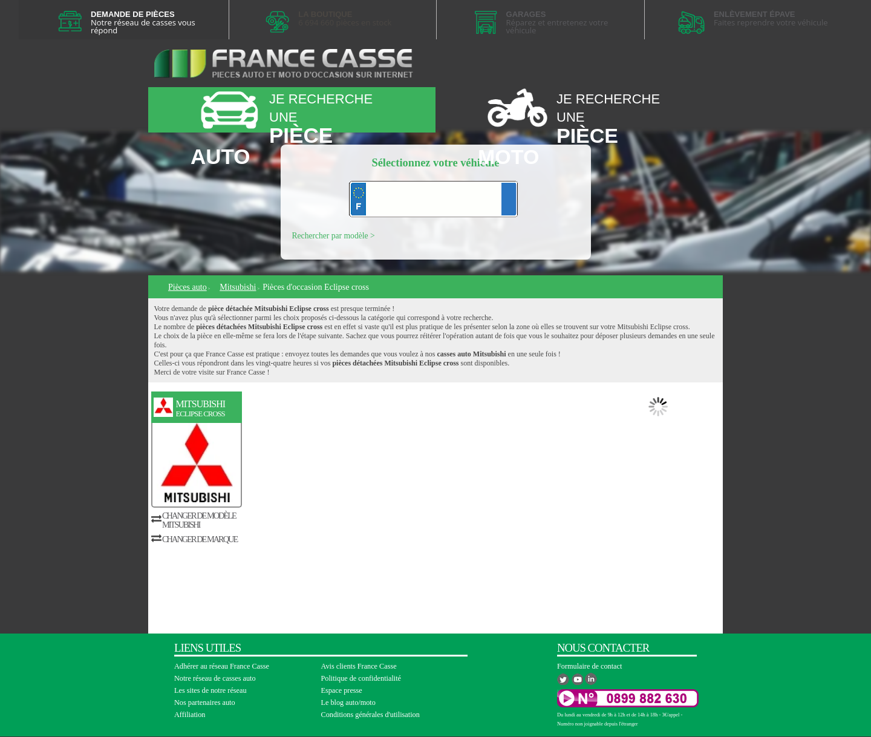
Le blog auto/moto (348, 702)
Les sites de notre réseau (210, 690)
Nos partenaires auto (204, 702)
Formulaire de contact (589, 666)
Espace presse (341, 690)
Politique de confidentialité (361, 678)
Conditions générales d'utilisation (370, 714)
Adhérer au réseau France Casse (221, 666)
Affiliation (189, 714)
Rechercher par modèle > (333, 235)
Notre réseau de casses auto (215, 678)
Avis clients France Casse (359, 666)
